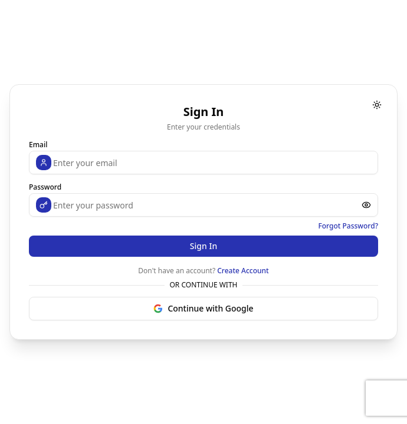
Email (38, 145)
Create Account (242, 271)
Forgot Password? (348, 226)
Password (45, 187)
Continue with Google (203, 308)
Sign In (203, 245)
